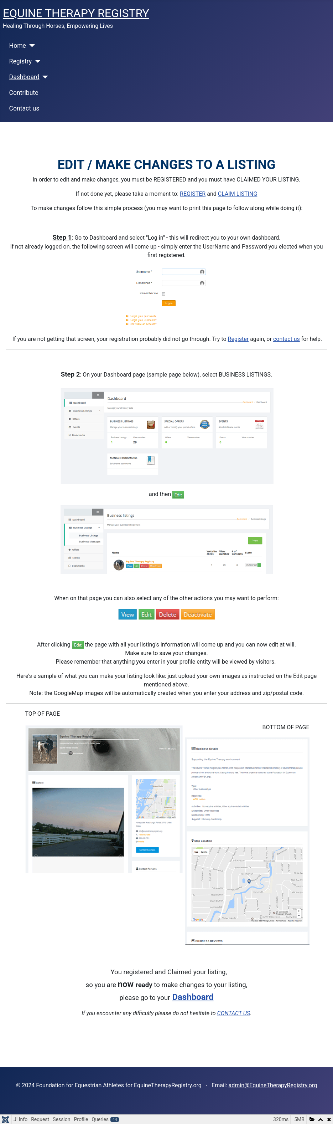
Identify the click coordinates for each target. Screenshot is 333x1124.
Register (238, 339)
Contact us (24, 108)
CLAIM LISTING (237, 193)
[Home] (30, 45)
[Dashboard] (44, 77)
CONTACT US (233, 1013)
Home (17, 45)
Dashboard (24, 77)
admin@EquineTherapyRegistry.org (273, 1085)
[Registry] (36, 61)
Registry (20, 61)
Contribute (23, 92)
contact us (286, 339)
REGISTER (192, 193)
